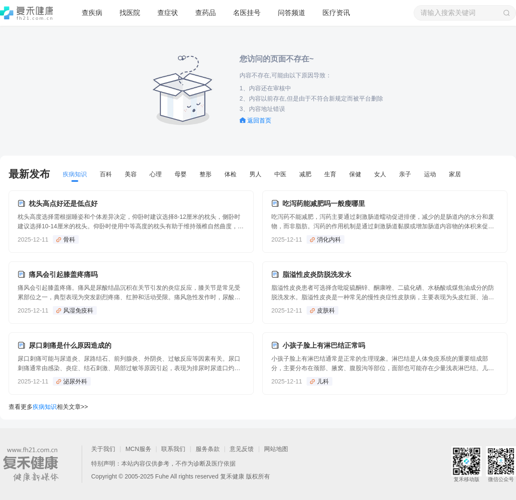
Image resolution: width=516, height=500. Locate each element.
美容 (131, 174)
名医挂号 (247, 12)
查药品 (205, 12)
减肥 (305, 174)
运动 (430, 174)
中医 (280, 174)
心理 (156, 174)
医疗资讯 (336, 12)
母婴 (181, 174)
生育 (330, 174)
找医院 (130, 12)
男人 (255, 174)
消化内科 (329, 239)
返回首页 (259, 120)
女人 (380, 174)
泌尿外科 (75, 381)
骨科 (69, 239)
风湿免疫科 (78, 310)
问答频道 (291, 12)
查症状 (167, 12)
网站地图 (276, 448)
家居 (455, 174)
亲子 (405, 174)
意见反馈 (242, 448)
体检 (230, 174)
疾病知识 (75, 174)
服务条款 (208, 448)
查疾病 (92, 12)
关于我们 (103, 448)
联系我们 (173, 448)
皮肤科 (326, 310)
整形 (206, 174)
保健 (355, 174)
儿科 (323, 381)
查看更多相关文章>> (48, 406)
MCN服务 (138, 448)
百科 (106, 174)
